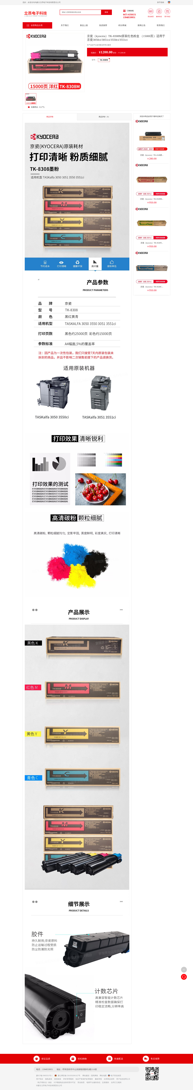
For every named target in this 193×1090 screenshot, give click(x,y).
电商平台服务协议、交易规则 (98, 1082)
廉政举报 (98, 1079)
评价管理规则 (68, 1079)
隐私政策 (48, 1079)
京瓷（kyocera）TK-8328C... (151, 287)
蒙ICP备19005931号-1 (45, 1076)
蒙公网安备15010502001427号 (67, 1076)
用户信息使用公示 (123, 1079)
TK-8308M (104, 60)
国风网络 (94, 1076)
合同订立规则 (116, 1082)
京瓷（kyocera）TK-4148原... (151, 155)
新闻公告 (141, 25)
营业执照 (81, 1082)
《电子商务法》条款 (44, 1082)
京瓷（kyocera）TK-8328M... (151, 199)
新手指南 (161, 2)
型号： (94, 60)
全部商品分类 (37, 25)
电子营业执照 (114, 1076)
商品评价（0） (104, 117)
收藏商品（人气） (37, 107)
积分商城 (122, 25)
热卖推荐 (103, 25)
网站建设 (85, 1076)
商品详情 (49, 117)
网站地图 (103, 1076)
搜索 (106, 12)
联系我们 (161, 25)
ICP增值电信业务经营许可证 (64, 1082)
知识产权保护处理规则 (84, 1079)
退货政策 (57, 1079)
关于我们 (65, 25)
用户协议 (39, 1079)
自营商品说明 (109, 1079)
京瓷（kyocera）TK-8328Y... (152, 243)
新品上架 (84, 25)
